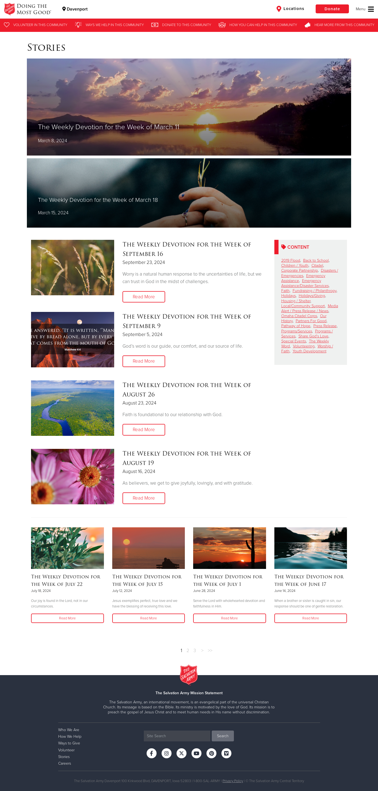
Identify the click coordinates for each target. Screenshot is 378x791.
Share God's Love (313, 336)
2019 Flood (290, 260)
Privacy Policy (233, 781)
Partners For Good (311, 321)
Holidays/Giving (312, 295)
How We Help (69, 736)
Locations (290, 9)
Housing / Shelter (295, 301)
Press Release (325, 326)
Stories (64, 756)
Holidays (288, 295)
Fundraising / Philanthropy (314, 290)
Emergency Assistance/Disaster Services (305, 283)
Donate (332, 8)
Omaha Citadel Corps (299, 316)
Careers (64, 763)
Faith (285, 290)
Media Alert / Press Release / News (309, 308)
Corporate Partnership (299, 270)
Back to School (316, 260)
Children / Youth (294, 265)
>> (210, 650)
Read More (144, 297)
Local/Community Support (303, 306)
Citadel (317, 265)
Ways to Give (69, 743)
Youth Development (309, 351)
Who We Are (68, 730)
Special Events (293, 341)
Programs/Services (296, 331)
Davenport (75, 9)
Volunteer (66, 750)
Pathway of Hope (295, 326)
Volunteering (304, 346)
